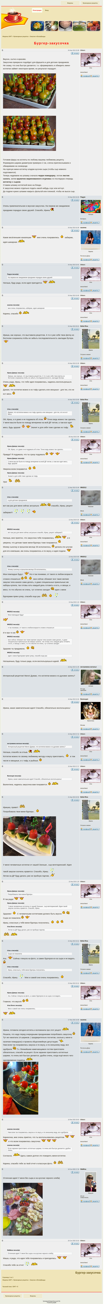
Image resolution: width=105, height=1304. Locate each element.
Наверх (92, 1299)
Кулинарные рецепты (90, 3)
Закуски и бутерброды (37, 36)
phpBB (54, 1302)
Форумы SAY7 (7, 36)
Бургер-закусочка (87, 1272)
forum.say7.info (56, 1301)
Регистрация (37, 10)
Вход (46, 10)
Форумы (70, 3)
